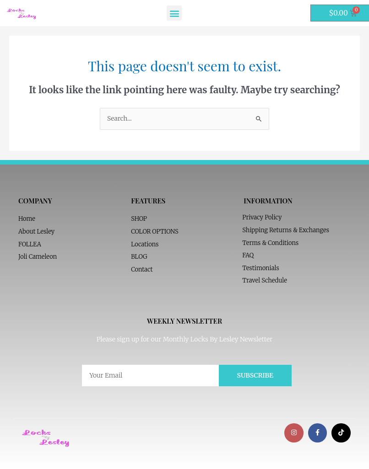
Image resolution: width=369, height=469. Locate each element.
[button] (174, 13)
